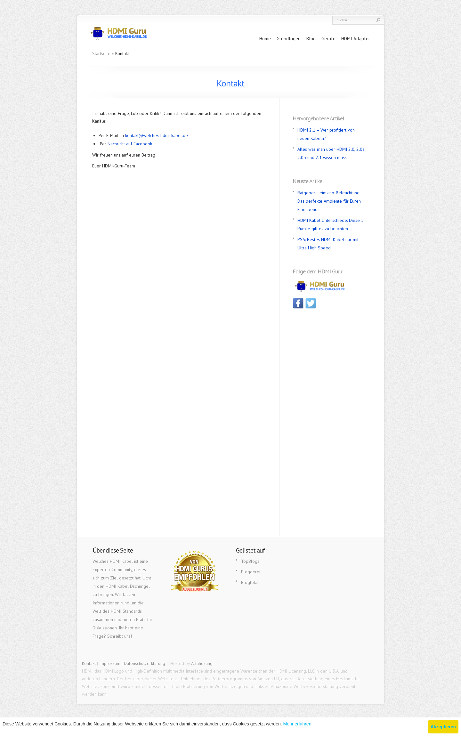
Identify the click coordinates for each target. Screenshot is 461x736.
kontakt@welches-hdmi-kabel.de (156, 135)
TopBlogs (250, 561)
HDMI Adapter (355, 39)
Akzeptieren (443, 726)
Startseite (101, 53)
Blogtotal (250, 582)
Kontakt (89, 663)
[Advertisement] (329, 413)
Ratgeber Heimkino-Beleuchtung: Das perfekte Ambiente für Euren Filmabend (329, 201)
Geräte (328, 39)
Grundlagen (289, 39)
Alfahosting (202, 663)
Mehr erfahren (297, 723)
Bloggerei (250, 572)
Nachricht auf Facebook (130, 144)
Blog (311, 39)
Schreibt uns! (119, 636)
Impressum (109, 663)
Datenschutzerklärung (144, 663)
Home (265, 39)
